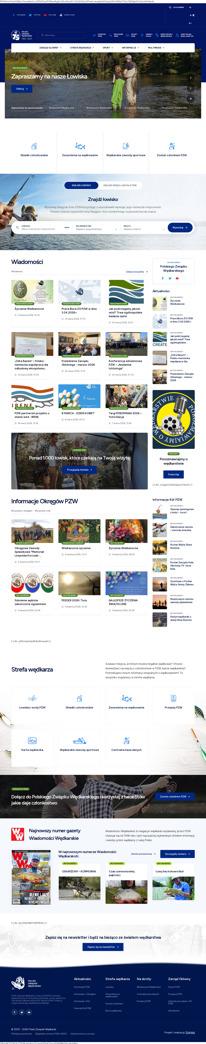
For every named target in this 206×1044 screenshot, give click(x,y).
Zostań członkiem (114, 1003)
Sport (106, 48)
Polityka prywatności (21, 1034)
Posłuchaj (173, 474)
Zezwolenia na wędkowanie (112, 995)
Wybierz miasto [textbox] (132, 229)
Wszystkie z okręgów (22, 511)
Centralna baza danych (148, 994)
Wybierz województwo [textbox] (89, 229)
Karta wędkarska (113, 1011)
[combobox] (96, 229)
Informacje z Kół (82, 1001)
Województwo (83, 226)
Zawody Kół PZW (82, 1008)
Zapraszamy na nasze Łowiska (27, 108)
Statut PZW (174, 987)
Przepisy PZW (144, 1001)
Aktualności (17, 271)
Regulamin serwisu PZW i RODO (51, 1034)
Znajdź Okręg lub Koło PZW (120, 185)
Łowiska (109, 987)
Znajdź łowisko (81, 185)
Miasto (127, 226)
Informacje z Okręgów (85, 994)
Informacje (129, 48)
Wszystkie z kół (43, 511)
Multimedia (154, 48)
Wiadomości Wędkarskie (61, 108)
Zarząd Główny (48, 48)
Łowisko (26, 226)
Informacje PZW (82, 987)
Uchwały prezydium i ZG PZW (180, 1002)
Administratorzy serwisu (83, 1034)
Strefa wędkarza (80, 48)
